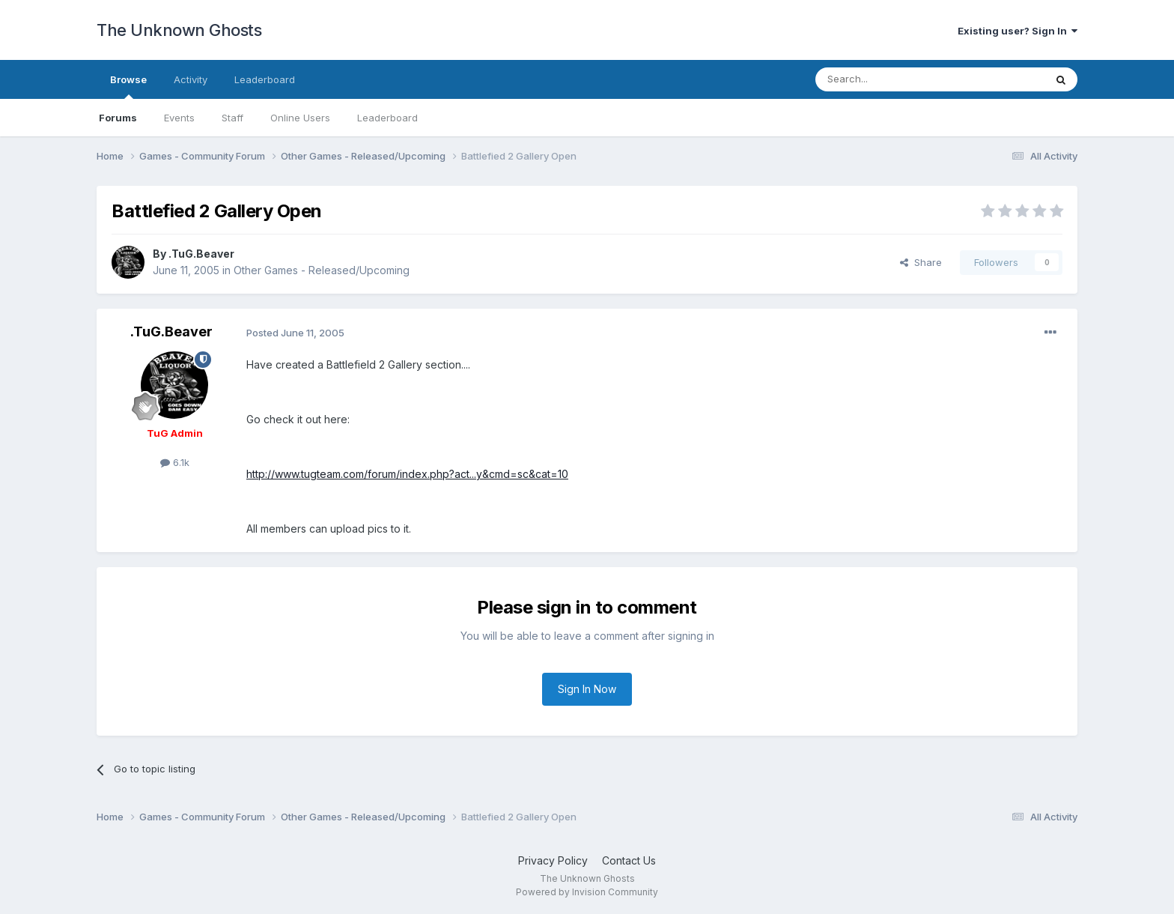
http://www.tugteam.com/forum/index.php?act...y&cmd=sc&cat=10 (407, 473)
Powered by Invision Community (587, 892)
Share (921, 262)
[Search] (891, 79)
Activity (190, 79)
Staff (232, 118)
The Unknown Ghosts (179, 30)
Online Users (300, 118)
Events (179, 118)
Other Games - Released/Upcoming (322, 270)
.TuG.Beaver (201, 253)
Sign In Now (587, 689)
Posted (295, 333)
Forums (118, 118)
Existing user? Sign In (1017, 31)
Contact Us (629, 860)
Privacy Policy (553, 860)
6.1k (174, 462)
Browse (128, 86)
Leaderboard (387, 118)
